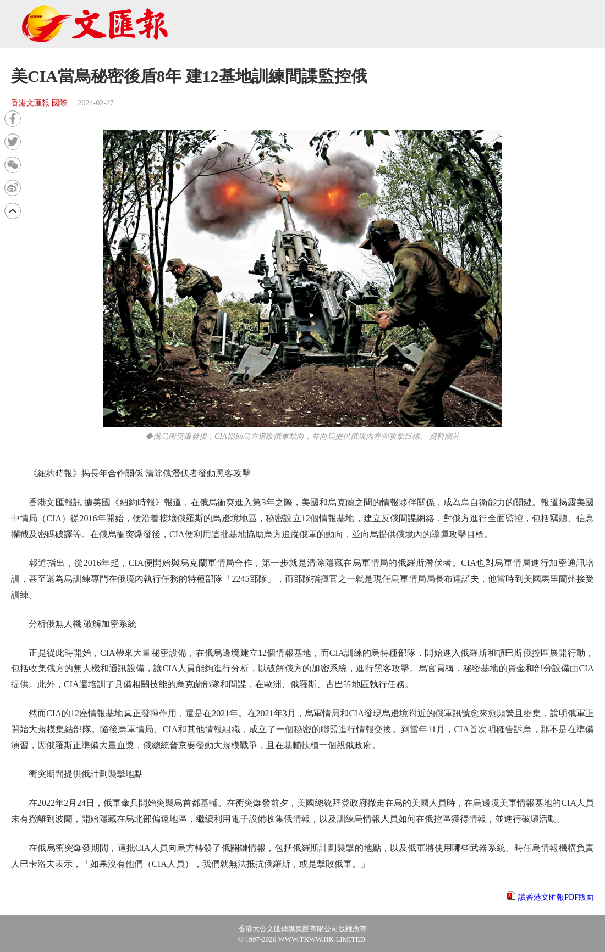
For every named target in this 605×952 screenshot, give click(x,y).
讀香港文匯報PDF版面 (556, 897)
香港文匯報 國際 (39, 103)
